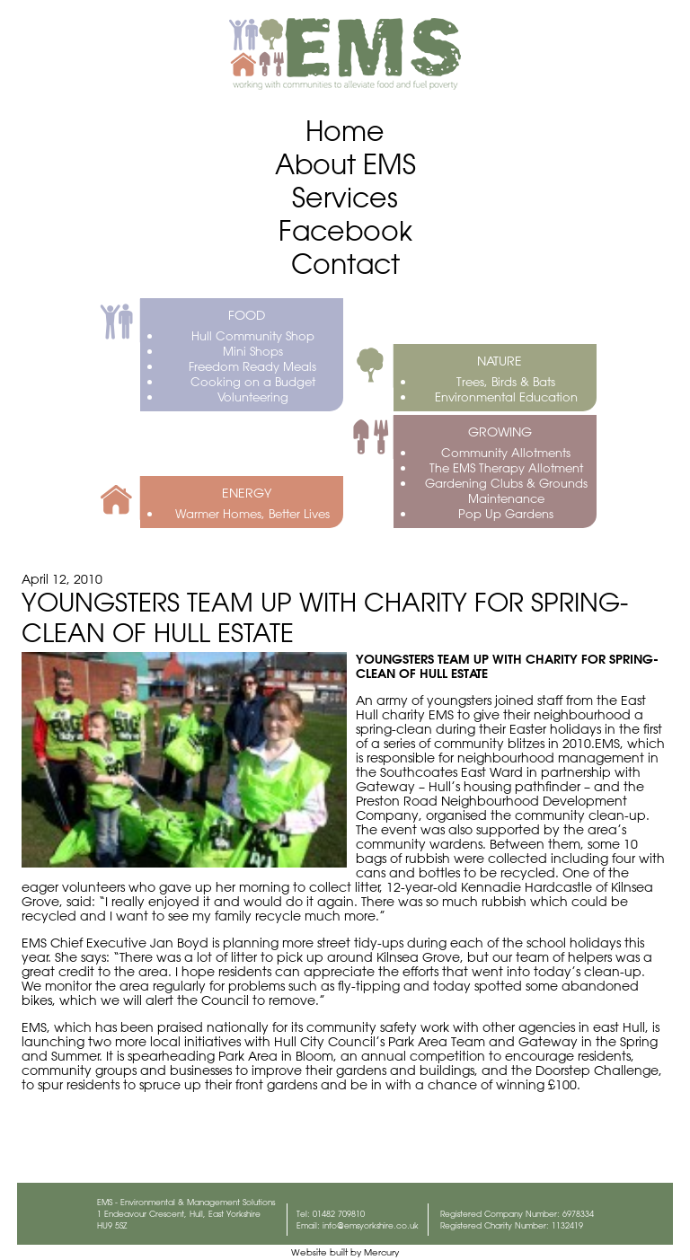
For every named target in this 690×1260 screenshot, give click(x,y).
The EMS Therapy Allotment (506, 467)
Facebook (345, 230)
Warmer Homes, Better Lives (252, 513)
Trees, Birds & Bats (505, 381)
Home (345, 130)
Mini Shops (253, 350)
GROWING (500, 432)
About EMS (345, 164)
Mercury (381, 1252)
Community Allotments (506, 452)
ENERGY (246, 493)
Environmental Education (506, 396)
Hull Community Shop (252, 335)
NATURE (499, 361)
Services (345, 197)
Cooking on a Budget (252, 381)
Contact (345, 263)
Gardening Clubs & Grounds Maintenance (506, 490)
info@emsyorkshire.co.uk (371, 1225)
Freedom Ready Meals (252, 366)
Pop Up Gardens (505, 513)
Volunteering (252, 396)
